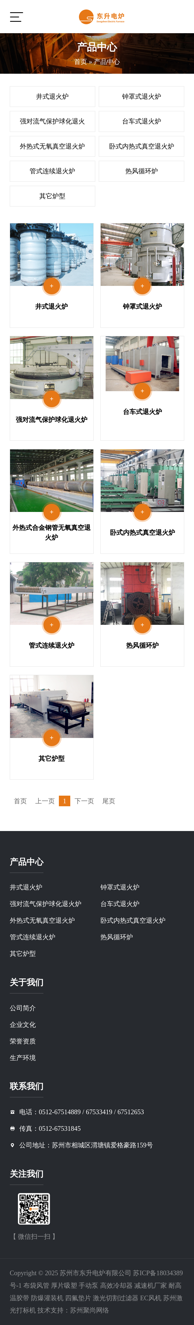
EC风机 (150, 1298)
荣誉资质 (23, 1041)
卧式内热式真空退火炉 (141, 146)
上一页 (45, 801)
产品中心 (107, 61)
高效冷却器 (116, 1285)
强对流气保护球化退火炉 (52, 125)
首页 (80, 61)
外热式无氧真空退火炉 (52, 146)
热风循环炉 (141, 171)
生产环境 (23, 1057)
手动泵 (88, 1285)
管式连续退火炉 (52, 171)
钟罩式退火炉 (141, 96)
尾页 (108, 801)
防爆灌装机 (47, 1298)
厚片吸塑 (64, 1285)
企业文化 (23, 1024)
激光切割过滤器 (115, 1298)
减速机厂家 (150, 1285)
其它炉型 (52, 196)
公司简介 (23, 1008)
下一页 (84, 801)
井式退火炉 (52, 96)
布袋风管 (36, 1285)
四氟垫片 (78, 1298)
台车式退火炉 (141, 121)
